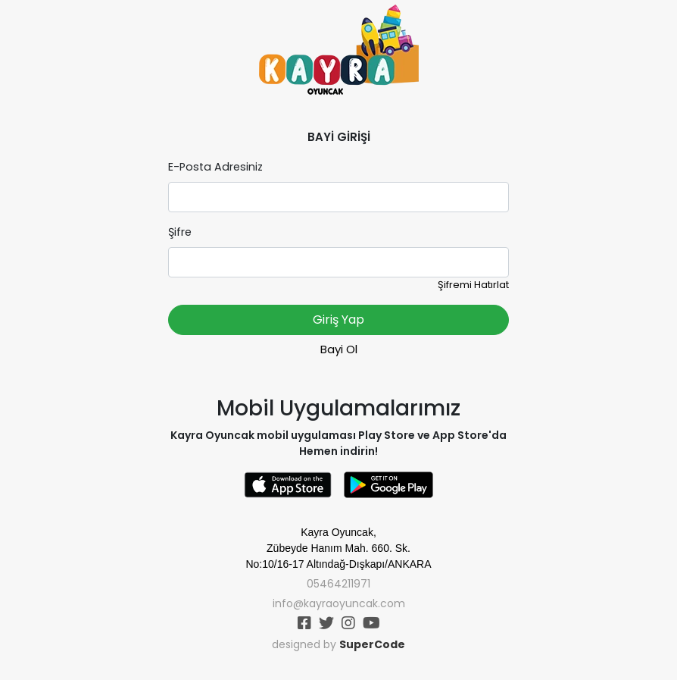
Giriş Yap (338, 319)
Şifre (180, 232)
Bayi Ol (338, 349)
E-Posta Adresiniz (215, 166)
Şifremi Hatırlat (473, 284)
